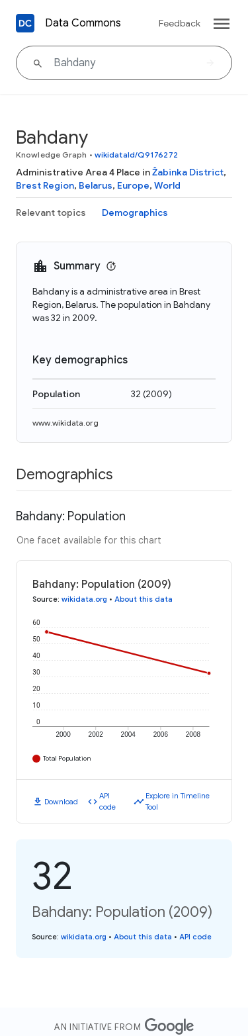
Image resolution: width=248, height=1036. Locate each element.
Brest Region (45, 185)
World (167, 185)
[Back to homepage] (25, 23)
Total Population (67, 758)
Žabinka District (188, 172)
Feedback (179, 23)
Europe (133, 185)
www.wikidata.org (65, 423)
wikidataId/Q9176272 (136, 155)
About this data (143, 599)
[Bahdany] (124, 62)
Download (61, 801)
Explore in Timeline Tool (177, 801)
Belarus (95, 185)
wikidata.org (84, 599)
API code (107, 801)
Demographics (135, 212)
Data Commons (83, 23)
